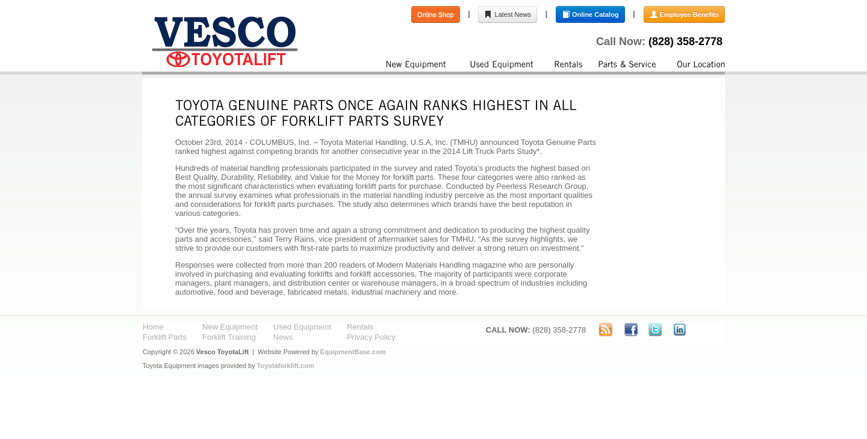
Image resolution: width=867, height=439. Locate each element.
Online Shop (435, 14)
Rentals (360, 326)
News (283, 337)
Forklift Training (229, 337)
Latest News (507, 14)
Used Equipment (302, 326)
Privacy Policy (371, 337)
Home (153, 326)
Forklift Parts (165, 337)
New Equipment (230, 326)
